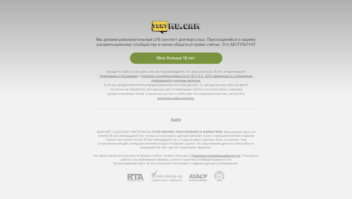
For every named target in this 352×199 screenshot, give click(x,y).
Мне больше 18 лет (176, 58)
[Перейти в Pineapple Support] (216, 176)
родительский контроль (175, 98)
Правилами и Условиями (119, 76)
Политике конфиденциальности (216, 156)
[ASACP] (194, 177)
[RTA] (139, 177)
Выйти (176, 120)
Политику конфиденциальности (165, 76)
